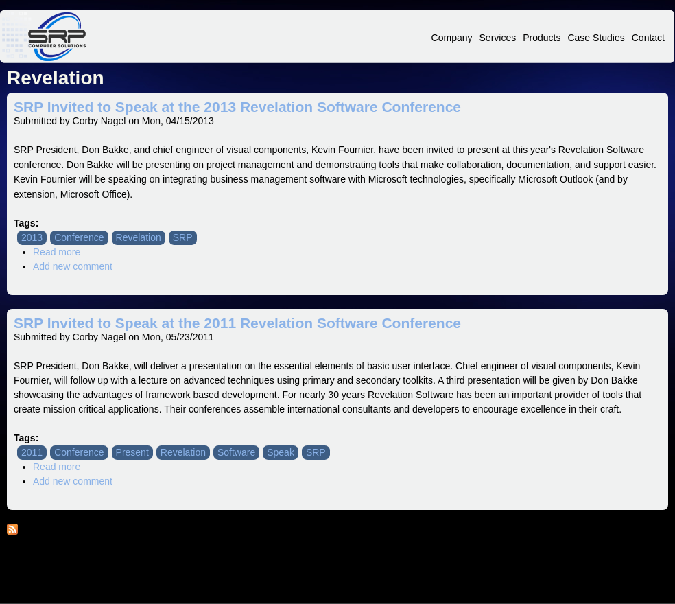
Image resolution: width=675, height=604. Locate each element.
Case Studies (595, 37)
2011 (32, 452)
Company (452, 37)
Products (541, 37)
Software (236, 452)
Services (498, 37)
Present (132, 452)
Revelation (138, 237)
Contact (648, 37)
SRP (183, 237)
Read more (56, 251)
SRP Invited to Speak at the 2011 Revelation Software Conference (237, 323)
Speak (280, 452)
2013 (32, 237)
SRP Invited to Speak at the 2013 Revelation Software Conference (237, 107)
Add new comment (73, 266)
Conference (79, 237)
